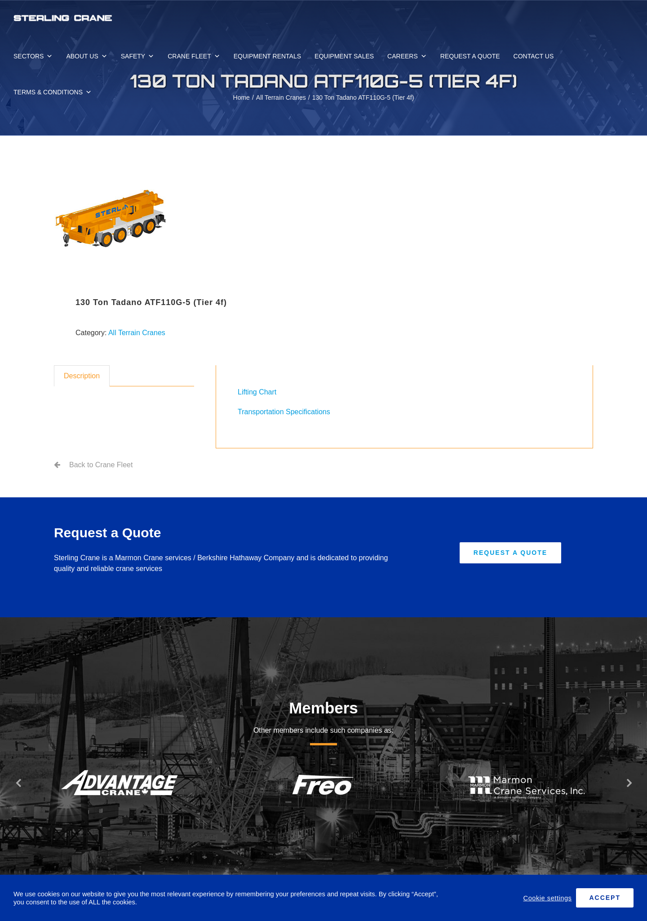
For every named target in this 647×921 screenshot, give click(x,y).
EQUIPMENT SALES (344, 56)
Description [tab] (82, 376)
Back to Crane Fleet (101, 465)
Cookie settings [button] (547, 898)
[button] (18, 782)
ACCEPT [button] (604, 897)
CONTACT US (534, 56)
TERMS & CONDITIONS (52, 92)
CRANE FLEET (194, 56)
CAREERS (407, 56)
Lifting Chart (257, 392)
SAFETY (137, 56)
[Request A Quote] (510, 552)
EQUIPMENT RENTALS (267, 56)
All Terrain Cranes (136, 333)
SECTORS (33, 56)
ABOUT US (86, 56)
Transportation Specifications (284, 412)
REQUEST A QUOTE (470, 56)
